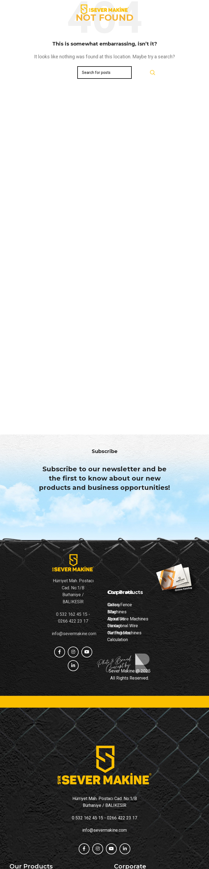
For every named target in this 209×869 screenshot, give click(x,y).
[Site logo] (104, 9)
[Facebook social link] (84, 848)
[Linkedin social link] (124, 848)
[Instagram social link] (97, 848)
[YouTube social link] (111, 848)
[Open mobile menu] (6, 9)
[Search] (104, 72)
